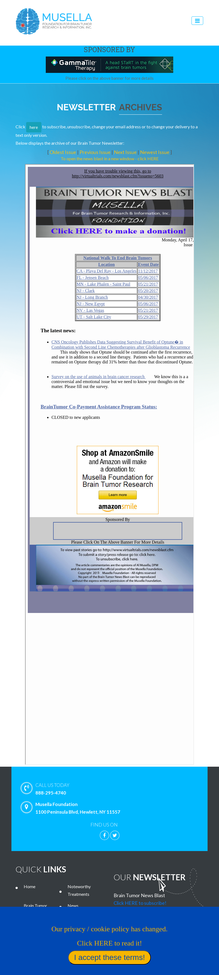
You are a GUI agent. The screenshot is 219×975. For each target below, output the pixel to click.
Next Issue (126, 152)
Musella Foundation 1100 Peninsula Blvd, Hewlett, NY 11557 (71, 808)
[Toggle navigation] (197, 20)
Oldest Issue (63, 152)
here (34, 127)
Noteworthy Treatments (79, 890)
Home (29, 886)
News (73, 905)
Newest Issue (155, 152)
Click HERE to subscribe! (140, 903)
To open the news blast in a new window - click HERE (110, 158)
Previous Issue (95, 152)
